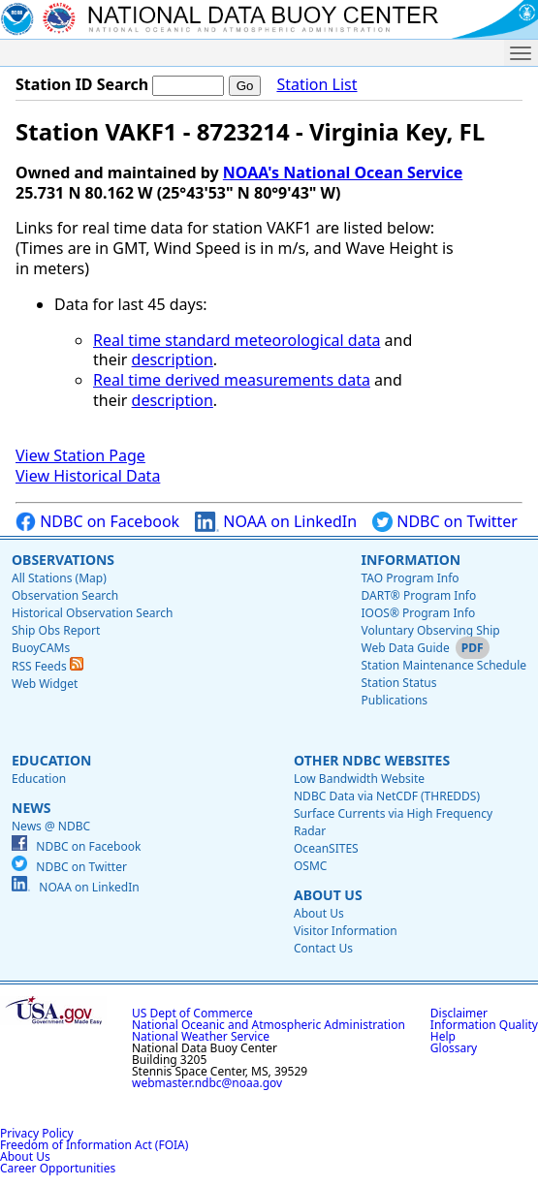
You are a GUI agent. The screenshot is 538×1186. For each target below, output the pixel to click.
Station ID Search (82, 84)
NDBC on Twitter (445, 522)
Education (51, 760)
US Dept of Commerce (192, 1013)
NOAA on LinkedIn (276, 522)
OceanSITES (326, 848)
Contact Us (323, 948)
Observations (63, 559)
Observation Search (65, 595)
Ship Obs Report (56, 630)
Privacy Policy (37, 1133)
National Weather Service (200, 1036)
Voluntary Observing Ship (430, 630)
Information (410, 559)
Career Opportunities (57, 1168)
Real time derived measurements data (231, 379)
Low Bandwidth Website (359, 778)
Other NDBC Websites (372, 760)
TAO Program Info (410, 578)
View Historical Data (88, 475)
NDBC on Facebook (97, 522)
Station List (316, 85)
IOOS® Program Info (418, 613)
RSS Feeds (47, 666)
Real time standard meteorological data (236, 340)
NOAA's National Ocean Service (342, 172)
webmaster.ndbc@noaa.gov (207, 1083)
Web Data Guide (405, 648)
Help (443, 1036)
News (31, 807)
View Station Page (80, 455)
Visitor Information (345, 930)
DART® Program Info (418, 595)
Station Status (398, 682)
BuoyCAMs (41, 648)
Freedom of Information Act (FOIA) (94, 1145)
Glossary (453, 1048)
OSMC (310, 866)
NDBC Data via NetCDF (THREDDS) (387, 796)
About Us (328, 895)
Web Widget (45, 683)
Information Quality (484, 1024)
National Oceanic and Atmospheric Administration (268, 1024)
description (172, 359)
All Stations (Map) (59, 578)
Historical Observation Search (92, 613)
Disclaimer (459, 1013)
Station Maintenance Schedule (443, 665)
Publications (394, 700)
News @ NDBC (51, 826)
